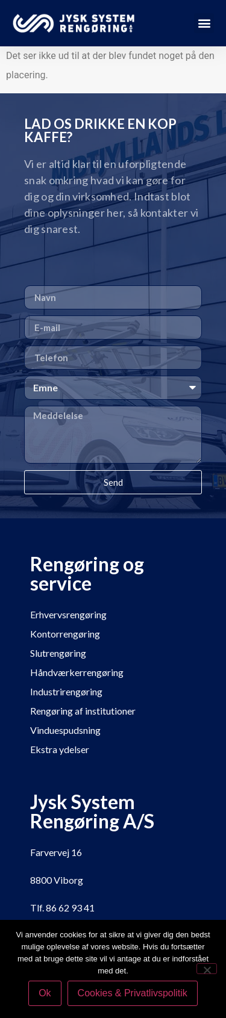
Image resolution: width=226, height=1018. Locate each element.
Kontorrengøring (65, 633)
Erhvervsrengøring (68, 614)
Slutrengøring (58, 653)
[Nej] (206, 968)
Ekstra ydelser (59, 749)
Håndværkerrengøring (77, 672)
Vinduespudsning (65, 730)
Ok (45, 993)
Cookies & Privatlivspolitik (132, 993)
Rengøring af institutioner (83, 710)
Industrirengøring (66, 691)
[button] (204, 23)
